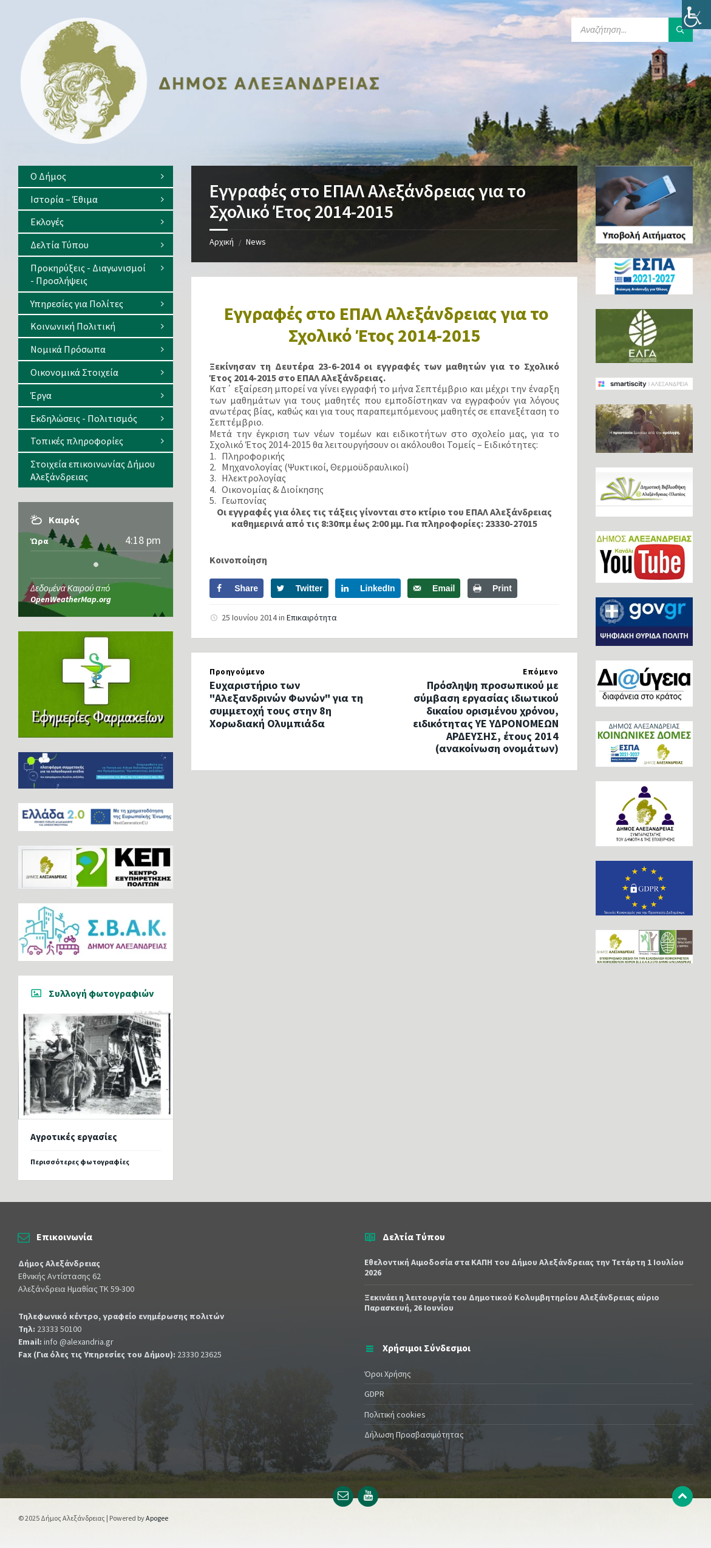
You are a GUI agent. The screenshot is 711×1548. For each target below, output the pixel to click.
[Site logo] (200, 141)
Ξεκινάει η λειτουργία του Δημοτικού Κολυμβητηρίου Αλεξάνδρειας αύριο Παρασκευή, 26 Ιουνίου (511, 1302)
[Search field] (632, 30)
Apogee (157, 1518)
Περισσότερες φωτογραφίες (79, 1161)
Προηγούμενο (237, 672)
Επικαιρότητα (312, 617)
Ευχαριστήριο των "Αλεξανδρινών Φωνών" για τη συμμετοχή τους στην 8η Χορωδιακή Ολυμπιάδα (286, 704)
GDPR (374, 1393)
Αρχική (221, 241)
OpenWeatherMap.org (70, 599)
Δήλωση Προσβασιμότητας (414, 1434)
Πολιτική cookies (395, 1414)
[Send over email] (433, 588)
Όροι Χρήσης (387, 1373)
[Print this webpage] (492, 588)
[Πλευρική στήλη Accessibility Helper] (696, 14)
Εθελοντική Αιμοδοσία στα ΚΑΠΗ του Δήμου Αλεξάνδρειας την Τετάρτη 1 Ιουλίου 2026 (524, 1267)
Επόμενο (541, 672)
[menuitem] (95, 176)
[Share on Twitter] (299, 588)
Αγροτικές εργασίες (73, 1136)
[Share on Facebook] (236, 588)
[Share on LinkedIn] (368, 588)
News (256, 241)
